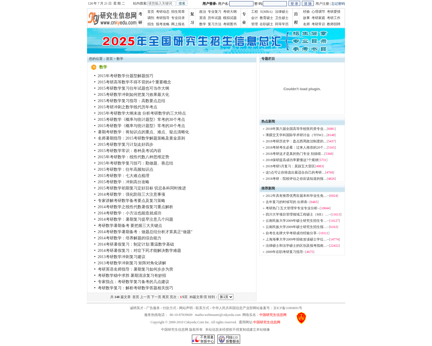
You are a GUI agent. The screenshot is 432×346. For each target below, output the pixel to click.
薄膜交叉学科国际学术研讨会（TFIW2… (296, 135)
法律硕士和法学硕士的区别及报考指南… (296, 246)
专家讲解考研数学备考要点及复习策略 (131, 201)
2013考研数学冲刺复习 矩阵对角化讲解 (132, 263)
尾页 (165, 297)
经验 (306, 12)
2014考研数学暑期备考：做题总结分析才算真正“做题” (145, 232)
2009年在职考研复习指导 (284, 252)
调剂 (150, 18)
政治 (202, 12)
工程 (254, 12)
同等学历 (282, 24)
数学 (202, 24)
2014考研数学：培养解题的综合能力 (129, 238)
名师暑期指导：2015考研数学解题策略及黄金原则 (141, 138)
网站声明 (186, 308)
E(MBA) (267, 12)
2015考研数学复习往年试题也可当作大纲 (133, 88)
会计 (254, 18)
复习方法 (214, 24)
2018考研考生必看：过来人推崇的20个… (296, 147)
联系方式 (202, 308)
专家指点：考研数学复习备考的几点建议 (133, 282)
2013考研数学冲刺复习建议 (121, 257)
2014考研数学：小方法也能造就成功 (129, 213)
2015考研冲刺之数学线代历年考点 (127, 107)
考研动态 (163, 12)
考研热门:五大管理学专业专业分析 (291, 208)
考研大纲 (230, 12)
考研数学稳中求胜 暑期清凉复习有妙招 (132, 275)
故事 (306, 18)
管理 (254, 24)
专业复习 (214, 12)
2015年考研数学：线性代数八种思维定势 (133, 157)
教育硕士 (266, 18)
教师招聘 (333, 24)
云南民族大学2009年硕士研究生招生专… (296, 221)
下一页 (156, 297)
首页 (150, 12)
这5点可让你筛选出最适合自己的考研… (295, 172)
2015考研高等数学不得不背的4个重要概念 (134, 82)
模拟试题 (230, 18)
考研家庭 (318, 18)
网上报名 (178, 24)
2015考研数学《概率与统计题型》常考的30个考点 (141, 119)
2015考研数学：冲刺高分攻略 (123, 182)
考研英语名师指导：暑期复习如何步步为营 (135, 269)
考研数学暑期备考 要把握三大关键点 (130, 225)
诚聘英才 (136, 308)
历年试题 (214, 18)
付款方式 (169, 308)
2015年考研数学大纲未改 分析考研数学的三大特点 (142, 113)
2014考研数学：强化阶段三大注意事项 (131, 194)
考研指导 (163, 18)
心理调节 (318, 12)
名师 (306, 24)
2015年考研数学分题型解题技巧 (125, 76)
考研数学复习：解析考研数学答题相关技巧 (135, 288)
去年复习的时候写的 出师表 (286, 202)
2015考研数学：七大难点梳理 (123, 176)
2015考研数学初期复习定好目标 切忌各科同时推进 (142, 188)
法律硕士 (282, 12)
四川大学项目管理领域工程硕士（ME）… (297, 214)
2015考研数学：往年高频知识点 (125, 169)
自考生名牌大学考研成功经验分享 (291, 233)
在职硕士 (266, 24)
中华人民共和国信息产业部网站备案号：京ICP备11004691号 (257, 308)
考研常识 (318, 24)
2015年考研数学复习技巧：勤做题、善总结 (135, 163)
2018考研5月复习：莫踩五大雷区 (290, 166)
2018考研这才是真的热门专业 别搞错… (295, 154)
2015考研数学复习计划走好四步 (125, 144)
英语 (202, 18)
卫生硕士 (282, 18)
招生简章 (178, 12)
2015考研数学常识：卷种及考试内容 (129, 151)
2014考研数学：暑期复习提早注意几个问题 (135, 219)
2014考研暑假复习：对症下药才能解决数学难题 (139, 250)
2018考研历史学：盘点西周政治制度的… (296, 141)
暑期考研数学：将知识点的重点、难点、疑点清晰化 (143, 132)
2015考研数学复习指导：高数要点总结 (131, 101)
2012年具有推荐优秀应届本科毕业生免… (296, 196)
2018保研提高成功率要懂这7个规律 (292, 160)
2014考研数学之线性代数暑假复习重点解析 (135, 207)
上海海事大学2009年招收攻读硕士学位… (296, 239)
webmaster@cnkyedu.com (223, 315)
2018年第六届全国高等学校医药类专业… (296, 129)
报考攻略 (163, 24)
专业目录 (178, 18)
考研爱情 (333, 12)
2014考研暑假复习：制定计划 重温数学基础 (136, 244)
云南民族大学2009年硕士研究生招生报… (296, 227)
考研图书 (230, 24)
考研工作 (333, 18)
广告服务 (153, 308)
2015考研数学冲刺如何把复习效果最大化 (133, 94)
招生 (150, 24)
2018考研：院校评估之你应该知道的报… (296, 179)
